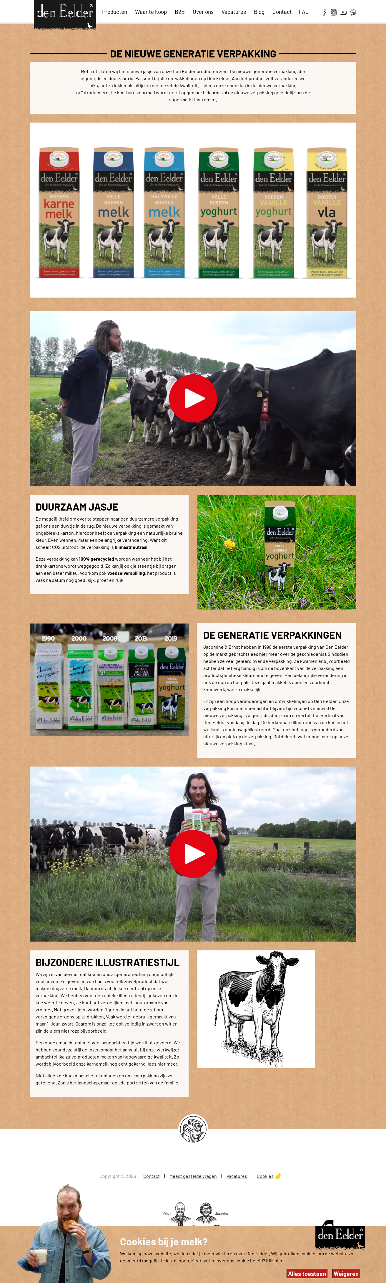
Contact (282, 11)
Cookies (265, 1176)
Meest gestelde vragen (193, 1176)
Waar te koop (151, 11)
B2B (180, 11)
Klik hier (274, 1260)
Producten (114, 11)
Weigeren (346, 1273)
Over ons (203, 11)
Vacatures (234, 11)
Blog (259, 11)
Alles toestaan (307, 1273)
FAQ (304, 11)
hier (263, 654)
